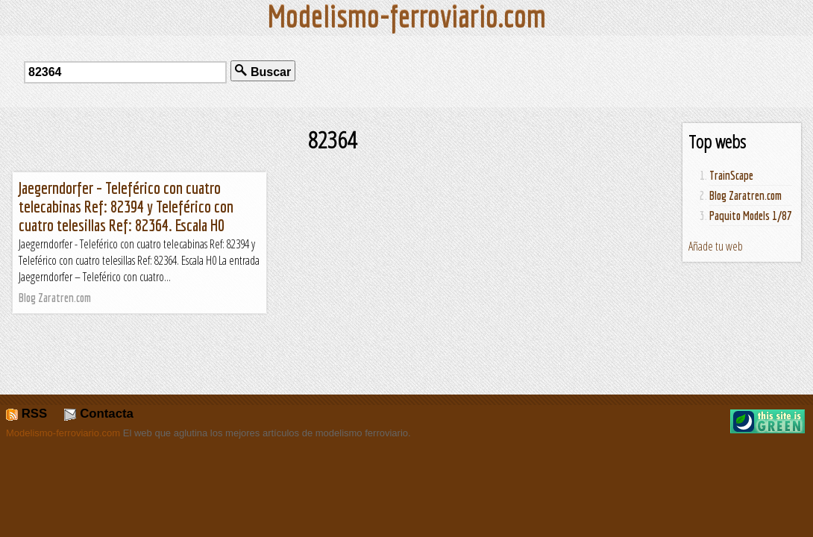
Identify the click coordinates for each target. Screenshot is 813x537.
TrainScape (731, 175)
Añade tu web (715, 246)
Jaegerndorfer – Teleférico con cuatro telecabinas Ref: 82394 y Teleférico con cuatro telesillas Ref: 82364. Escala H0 (126, 206)
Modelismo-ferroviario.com (63, 433)
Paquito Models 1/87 (750, 215)
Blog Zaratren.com (745, 195)
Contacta (98, 413)
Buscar (263, 71)
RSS (26, 413)
